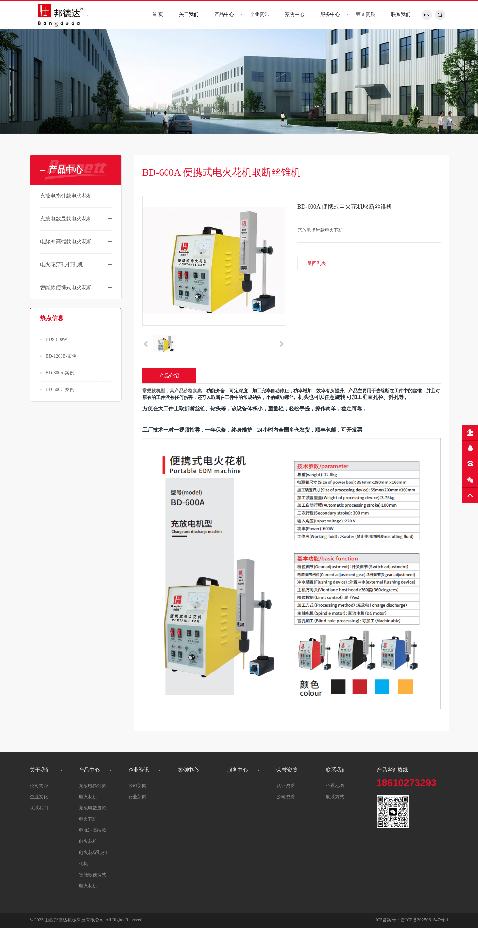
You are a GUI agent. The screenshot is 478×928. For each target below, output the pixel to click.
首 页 (157, 14)
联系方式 (335, 796)
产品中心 (224, 14)
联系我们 (401, 14)
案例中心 (295, 14)
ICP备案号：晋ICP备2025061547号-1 (411, 920)
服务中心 (330, 14)
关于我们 (189, 14)
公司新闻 (137, 785)
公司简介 (39, 785)
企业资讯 (259, 14)
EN (426, 14)
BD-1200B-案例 (61, 356)
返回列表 (317, 263)
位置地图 (335, 785)
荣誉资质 (365, 14)
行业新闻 (137, 796)
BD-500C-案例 (60, 389)
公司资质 (285, 796)
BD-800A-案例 (60, 372)
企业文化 (39, 796)
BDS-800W (56, 339)
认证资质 (285, 785)
